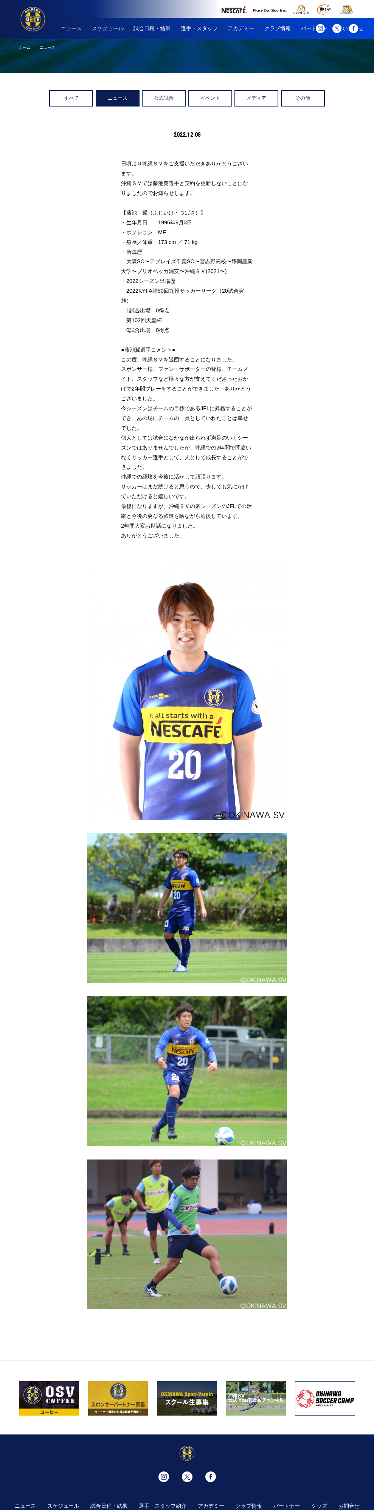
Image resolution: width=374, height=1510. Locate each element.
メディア (256, 98)
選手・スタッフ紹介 (162, 1506)
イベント (210, 98)
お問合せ (349, 1506)
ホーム (24, 47)
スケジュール (108, 28)
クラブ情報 (277, 28)
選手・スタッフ (199, 28)
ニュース (71, 28)
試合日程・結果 (152, 28)
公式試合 (164, 98)
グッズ (319, 1506)
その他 (302, 98)
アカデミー (241, 28)
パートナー (286, 1506)
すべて (71, 98)
